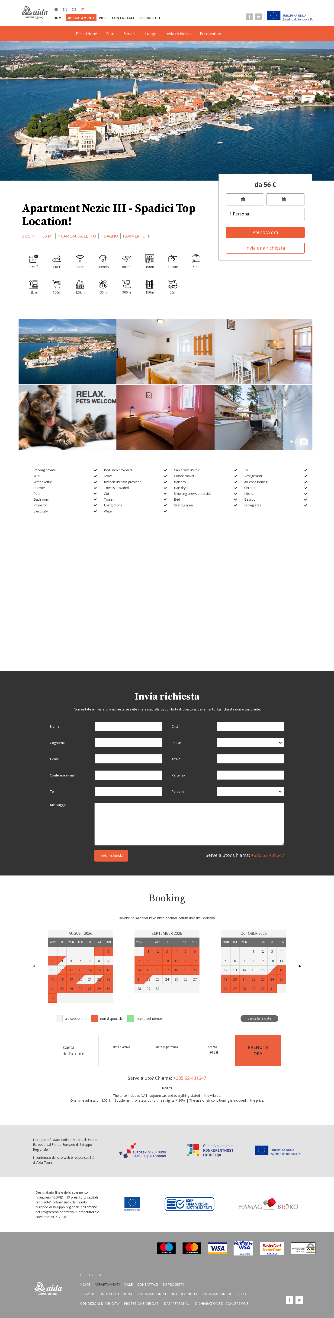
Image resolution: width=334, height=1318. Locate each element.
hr (56, 9)
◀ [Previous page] (34, 966)
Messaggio (58, 805)
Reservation (210, 33)
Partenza (178, 775)
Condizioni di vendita (99, 1304)
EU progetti (149, 18)
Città (175, 726)
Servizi (129, 33)
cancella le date (259, 1018)
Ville (103, 18)
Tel (52, 791)
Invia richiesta (178, 33)
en (65, 9)
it (82, 9)
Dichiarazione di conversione (221, 1304)
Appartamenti (81, 18)
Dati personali (177, 1304)
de (74, 9)
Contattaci (123, 18)
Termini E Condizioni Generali (107, 1294)
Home (58, 18)
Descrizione (86, 33)
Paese (176, 742)
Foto (110, 33)
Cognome (57, 742)
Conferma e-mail (62, 775)
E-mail (54, 759)
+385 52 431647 (267, 855)
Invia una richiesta (265, 248)
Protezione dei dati (141, 1304)
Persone (178, 791)
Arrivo (176, 759)
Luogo (150, 33)
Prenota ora (265, 232)
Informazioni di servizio (224, 1294)
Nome (54, 726)
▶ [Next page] (300, 966)
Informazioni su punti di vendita (168, 1294)
